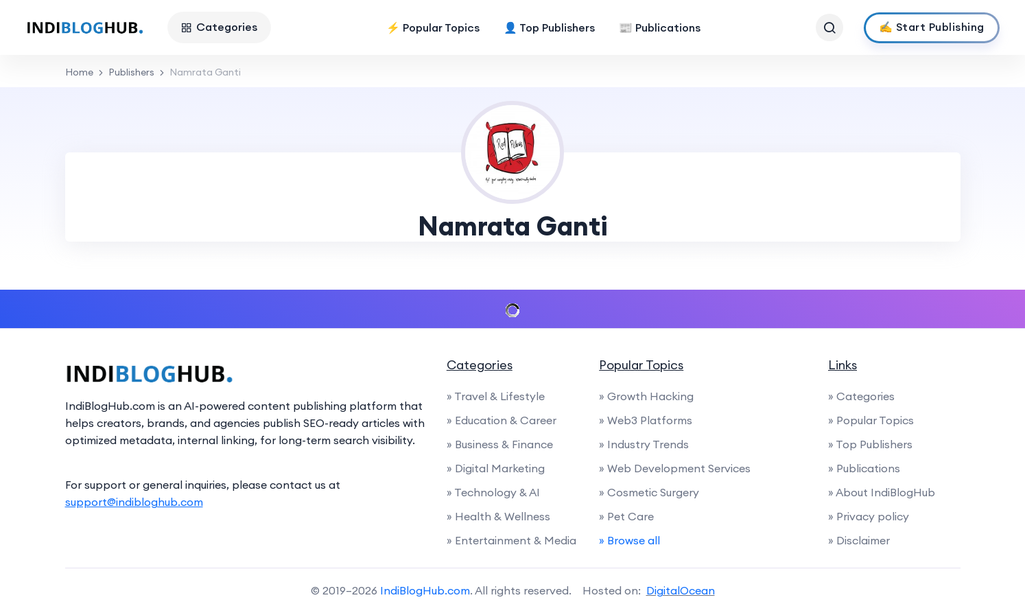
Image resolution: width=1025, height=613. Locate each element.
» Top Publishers (870, 444)
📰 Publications (659, 27)
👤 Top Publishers (549, 27)
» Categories (861, 396)
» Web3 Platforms (645, 420)
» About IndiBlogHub (881, 492)
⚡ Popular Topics (433, 27)
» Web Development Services (675, 468)
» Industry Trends (644, 444)
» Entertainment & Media (511, 540)
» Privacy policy (868, 516)
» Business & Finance (500, 444)
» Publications (864, 468)
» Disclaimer (859, 540)
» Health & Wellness (498, 516)
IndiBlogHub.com (425, 590)
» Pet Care (626, 516)
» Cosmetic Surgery (649, 492)
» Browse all (629, 540)
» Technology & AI (493, 492)
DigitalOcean (680, 590)
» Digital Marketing (496, 468)
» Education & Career (501, 420)
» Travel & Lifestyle (496, 396)
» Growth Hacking (646, 396)
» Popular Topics (871, 420)
